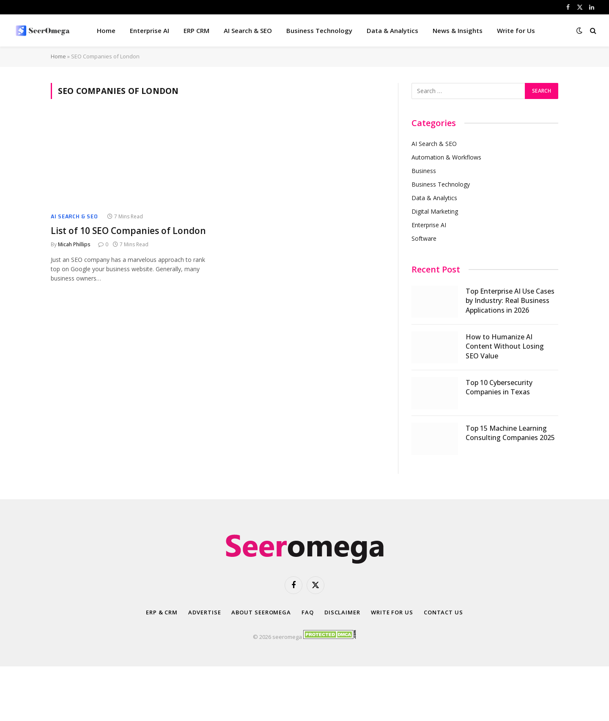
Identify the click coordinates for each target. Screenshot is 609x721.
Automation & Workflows (446, 157)
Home (106, 30)
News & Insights (458, 30)
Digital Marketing (434, 211)
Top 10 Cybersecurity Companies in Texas (499, 387)
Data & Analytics (392, 30)
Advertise (204, 612)
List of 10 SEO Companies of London (128, 231)
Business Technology (319, 30)
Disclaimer (342, 612)
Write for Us (516, 30)
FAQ (308, 612)
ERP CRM (196, 30)
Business (423, 171)
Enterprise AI (149, 30)
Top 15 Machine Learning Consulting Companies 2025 (510, 433)
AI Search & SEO (248, 30)
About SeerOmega (261, 612)
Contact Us (443, 612)
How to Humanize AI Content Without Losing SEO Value (505, 346)
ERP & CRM (162, 612)
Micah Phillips (74, 244)
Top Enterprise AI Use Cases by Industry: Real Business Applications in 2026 (510, 300)
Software (423, 238)
